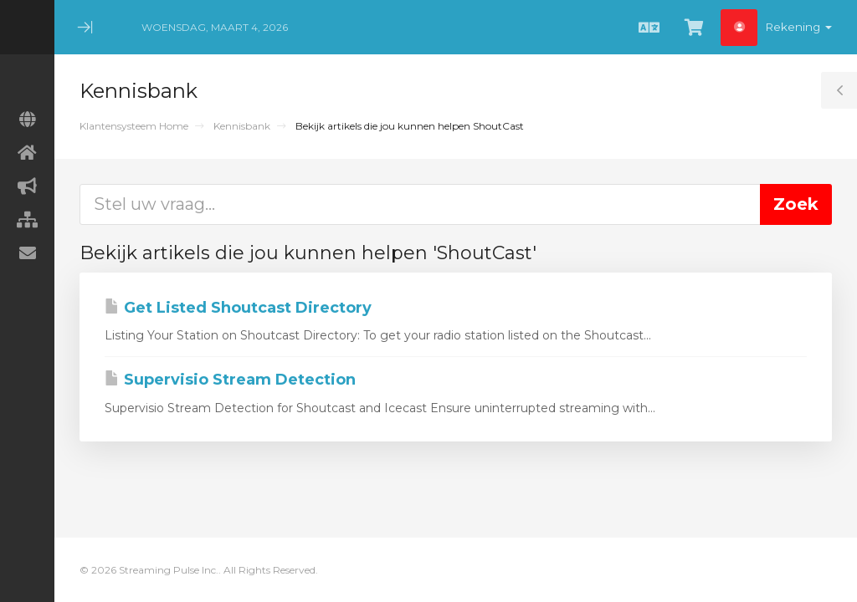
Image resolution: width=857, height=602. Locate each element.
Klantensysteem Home (134, 126)
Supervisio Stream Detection (230, 379)
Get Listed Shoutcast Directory (238, 307)
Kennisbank (241, 126)
